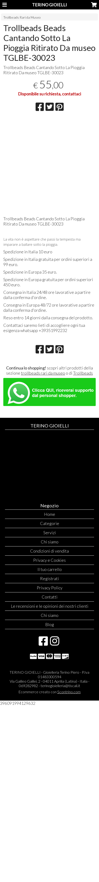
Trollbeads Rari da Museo (22, 17)
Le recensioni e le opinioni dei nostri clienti (49, 606)
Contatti (50, 596)
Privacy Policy (49, 587)
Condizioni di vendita (49, 551)
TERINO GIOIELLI (49, 4)
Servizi (49, 532)
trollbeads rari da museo (43, 373)
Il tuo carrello (49, 569)
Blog (49, 624)
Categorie (49, 523)
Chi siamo (49, 541)
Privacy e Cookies (49, 560)
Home (49, 514)
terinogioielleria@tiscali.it (60, 685)
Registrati (49, 578)
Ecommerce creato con (49, 691)
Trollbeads (83, 373)
